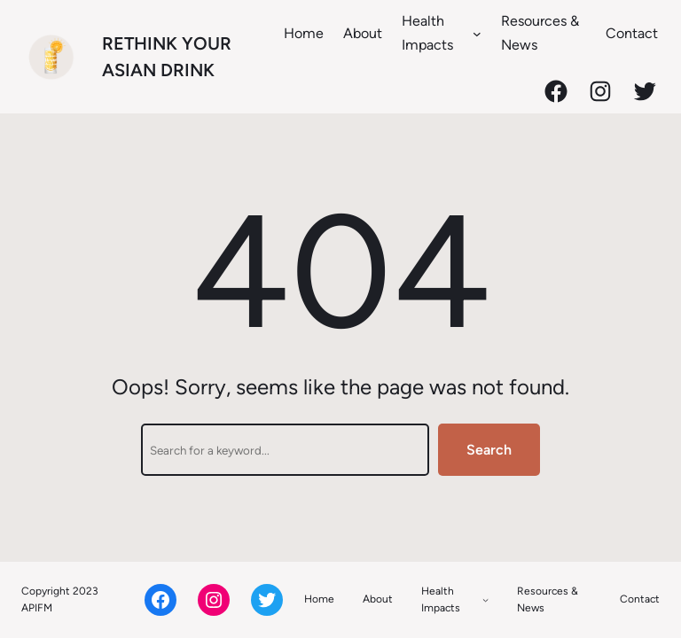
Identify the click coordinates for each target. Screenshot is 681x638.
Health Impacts (427, 32)
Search (489, 449)
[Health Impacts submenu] (477, 32)
